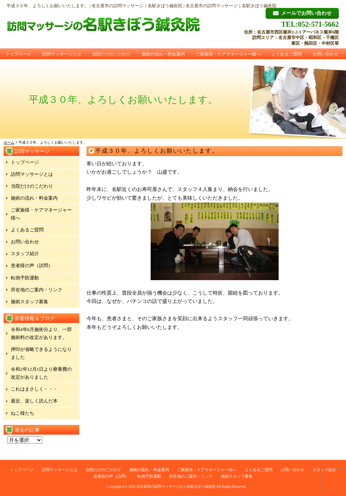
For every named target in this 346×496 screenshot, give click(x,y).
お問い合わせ (325, 54)
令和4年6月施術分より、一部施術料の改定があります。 (41, 333)
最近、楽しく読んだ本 (34, 401)
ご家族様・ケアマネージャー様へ (228, 54)
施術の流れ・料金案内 (163, 54)
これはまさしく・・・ (34, 389)
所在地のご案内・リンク (36, 289)
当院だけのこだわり (111, 54)
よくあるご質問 (286, 54)
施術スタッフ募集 (29, 301)
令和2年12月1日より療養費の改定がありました (41, 373)
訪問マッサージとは (61, 54)
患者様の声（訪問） (32, 265)
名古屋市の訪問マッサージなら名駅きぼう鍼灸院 (176, 486)
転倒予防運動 (25, 277)
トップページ (18, 54)
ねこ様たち (22, 413)
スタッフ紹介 (25, 253)
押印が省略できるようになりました (41, 353)
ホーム (9, 142)
